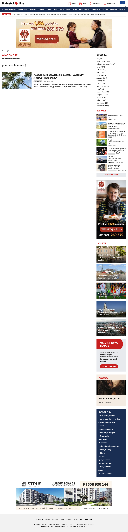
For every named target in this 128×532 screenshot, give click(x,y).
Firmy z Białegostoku (9, 9)
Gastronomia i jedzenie (106, 422)
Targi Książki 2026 (18, 14)
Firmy (82, 3)
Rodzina (99, 84)
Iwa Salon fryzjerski (109, 398)
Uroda (98, 81)
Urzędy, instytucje (104, 467)
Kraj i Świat (100, 103)
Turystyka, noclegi (105, 463)
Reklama (101, 453)
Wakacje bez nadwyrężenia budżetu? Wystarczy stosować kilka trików (58, 76)
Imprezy (72, 3)
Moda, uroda (103, 439)
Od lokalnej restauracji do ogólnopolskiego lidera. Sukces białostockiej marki (117, 133)
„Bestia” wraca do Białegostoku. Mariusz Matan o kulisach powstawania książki (115, 167)
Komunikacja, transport (106, 433)
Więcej (122, 9)
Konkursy (42, 14)
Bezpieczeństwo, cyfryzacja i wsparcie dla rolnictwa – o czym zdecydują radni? (117, 150)
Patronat (55, 519)
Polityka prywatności (41, 524)
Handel (101, 426)
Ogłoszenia (95, 3)
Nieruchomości (84, 9)
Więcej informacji (104, 402)
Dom (98, 89)
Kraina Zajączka (51, 14)
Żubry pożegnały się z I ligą (115, 116)
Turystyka (113, 9)
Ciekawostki (100, 106)
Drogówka (99, 95)
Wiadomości (22, 9)
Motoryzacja (96, 9)
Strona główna (7, 51)
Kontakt (68, 519)
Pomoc (75, 519)
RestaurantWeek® (100, 14)
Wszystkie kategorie (105, 473)
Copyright (65, 524)
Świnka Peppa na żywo (31, 14)
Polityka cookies (54, 524)
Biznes (68, 9)
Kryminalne (100, 92)
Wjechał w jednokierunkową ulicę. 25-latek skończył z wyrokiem (116, 158)
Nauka (75, 9)
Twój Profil (88, 519)
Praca (62, 9)
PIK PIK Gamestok (62, 14)
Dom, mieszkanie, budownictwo (109, 419)
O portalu (39, 519)
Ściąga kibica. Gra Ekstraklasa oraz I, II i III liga (116, 141)
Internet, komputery (105, 429)
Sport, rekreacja (104, 460)
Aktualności (38, 81)
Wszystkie (99, 58)
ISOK (81, 519)
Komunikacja (109, 3)
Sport (56, 9)
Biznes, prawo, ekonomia (107, 416)
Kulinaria (99, 100)
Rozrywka (101, 456)
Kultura (49, 9)
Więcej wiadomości (110, 174)
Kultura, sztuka (103, 436)
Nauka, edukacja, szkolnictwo (109, 446)
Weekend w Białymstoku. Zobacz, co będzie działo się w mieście (116, 125)
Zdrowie (105, 9)
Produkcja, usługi (104, 450)
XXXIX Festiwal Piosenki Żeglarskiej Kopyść (81, 14)
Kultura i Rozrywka (103, 64)
